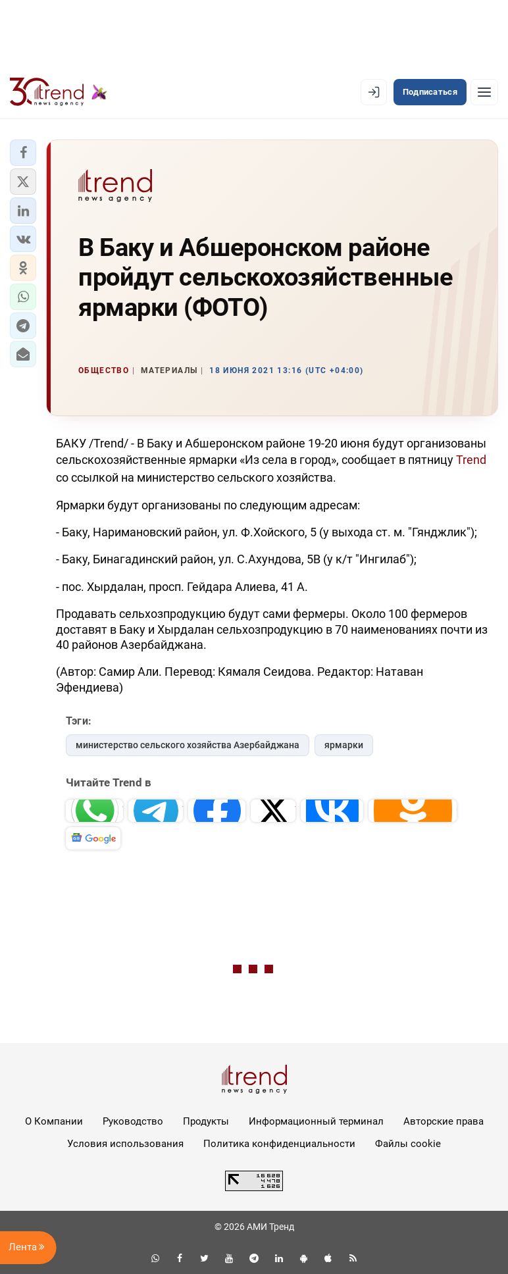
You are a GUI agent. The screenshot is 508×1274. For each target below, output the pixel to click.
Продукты (206, 1121)
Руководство (133, 1121)
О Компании (54, 1121)
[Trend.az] (58, 92)
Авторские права (443, 1121)
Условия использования (125, 1144)
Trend (471, 460)
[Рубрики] (484, 92)
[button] (23, 152)
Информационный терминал (316, 1121)
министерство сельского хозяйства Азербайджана (187, 745)
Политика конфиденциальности (279, 1144)
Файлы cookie (408, 1144)
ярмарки (343, 745)
